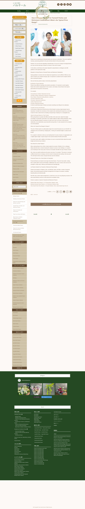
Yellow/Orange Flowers (38, 417)
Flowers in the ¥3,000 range (39, 451)
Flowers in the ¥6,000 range (39, 455)
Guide (51, 12)
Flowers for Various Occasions (18, 167)
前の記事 (35, 215)
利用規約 (55, 426)
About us (27, 12)
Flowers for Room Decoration (18, 172)
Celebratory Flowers (16, 157)
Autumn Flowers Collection (18, 301)
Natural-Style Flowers (17, 330)
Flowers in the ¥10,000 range (39, 459)
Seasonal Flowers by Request (18, 291)
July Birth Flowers (16, 352)
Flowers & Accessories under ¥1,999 (40, 449)
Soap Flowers (15, 259)
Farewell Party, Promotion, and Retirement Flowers (18, 207)
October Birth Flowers (17, 360)
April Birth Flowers (16, 343)
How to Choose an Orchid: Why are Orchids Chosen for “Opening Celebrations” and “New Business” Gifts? (19, 137)
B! (67, 192)
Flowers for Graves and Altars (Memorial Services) (18, 230)
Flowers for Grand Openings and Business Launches (19, 203)
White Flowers (15, 324)
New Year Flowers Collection (18, 269)
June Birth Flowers (16, 349)
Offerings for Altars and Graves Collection (18, 282)
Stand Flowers (15, 251)
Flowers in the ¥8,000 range (39, 458)
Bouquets (15, 248)
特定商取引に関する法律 (58, 419)
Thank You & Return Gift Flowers (19, 215)
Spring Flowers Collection (17, 294)
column (14, 180)
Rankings (15, 278)
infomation (15, 154)
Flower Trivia (15, 175)
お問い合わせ (56, 415)
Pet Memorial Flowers (17, 233)
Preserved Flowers (16, 256)
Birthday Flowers (18, 417)
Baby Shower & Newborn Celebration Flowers (17, 218)
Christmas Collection (17, 271)
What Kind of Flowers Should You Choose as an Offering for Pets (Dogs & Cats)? (19, 119)
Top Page (19, 12)
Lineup (43, 12)
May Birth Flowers (16, 346)
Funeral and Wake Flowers (18, 226)
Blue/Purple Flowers (16, 321)
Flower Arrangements (17, 245)
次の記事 (67, 215)
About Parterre (15, 178)
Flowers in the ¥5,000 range (39, 454)
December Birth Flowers (17, 366)
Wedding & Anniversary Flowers (19, 199)
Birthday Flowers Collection (19, 476)
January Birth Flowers (17, 335)
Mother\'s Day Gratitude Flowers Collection (19, 297)
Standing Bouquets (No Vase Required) (18, 304)
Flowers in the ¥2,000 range (39, 450)
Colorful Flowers (16, 327)
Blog (58, 12)
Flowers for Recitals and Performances (17, 211)
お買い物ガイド (56, 417)
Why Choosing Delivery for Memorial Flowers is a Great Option (19, 112)
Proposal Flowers (17, 441)
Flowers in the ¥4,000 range (39, 453)
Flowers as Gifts (16, 169)
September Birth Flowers (17, 357)
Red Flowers (15, 316)
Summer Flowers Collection (18, 288)
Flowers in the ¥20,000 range (39, 463)
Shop (36, 12)
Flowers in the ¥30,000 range (39, 464)
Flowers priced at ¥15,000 (38, 462)
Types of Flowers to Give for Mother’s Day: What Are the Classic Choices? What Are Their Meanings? (19, 146)
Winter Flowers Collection (17, 285)
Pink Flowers (15, 313)
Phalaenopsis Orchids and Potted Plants (19, 263)
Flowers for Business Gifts (43, 25)
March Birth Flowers (16, 341)
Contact (66, 12)
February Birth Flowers (17, 338)
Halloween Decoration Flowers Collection (18, 275)
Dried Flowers (15, 253)
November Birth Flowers (17, 363)
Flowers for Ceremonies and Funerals (18, 161)
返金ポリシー (56, 424)
